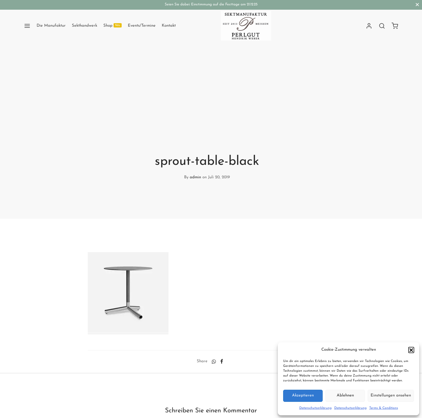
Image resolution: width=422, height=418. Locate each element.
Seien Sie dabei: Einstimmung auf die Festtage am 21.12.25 (211, 4)
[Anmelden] (369, 26)
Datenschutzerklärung (315, 408)
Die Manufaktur (51, 26)
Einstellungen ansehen (391, 395)
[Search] (382, 26)
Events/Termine (142, 26)
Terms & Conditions (383, 408)
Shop (112, 25)
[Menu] (27, 26)
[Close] (417, 5)
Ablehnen (345, 395)
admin (195, 177)
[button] (411, 350)
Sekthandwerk (84, 26)
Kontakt (169, 26)
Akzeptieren (303, 395)
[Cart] (395, 26)
